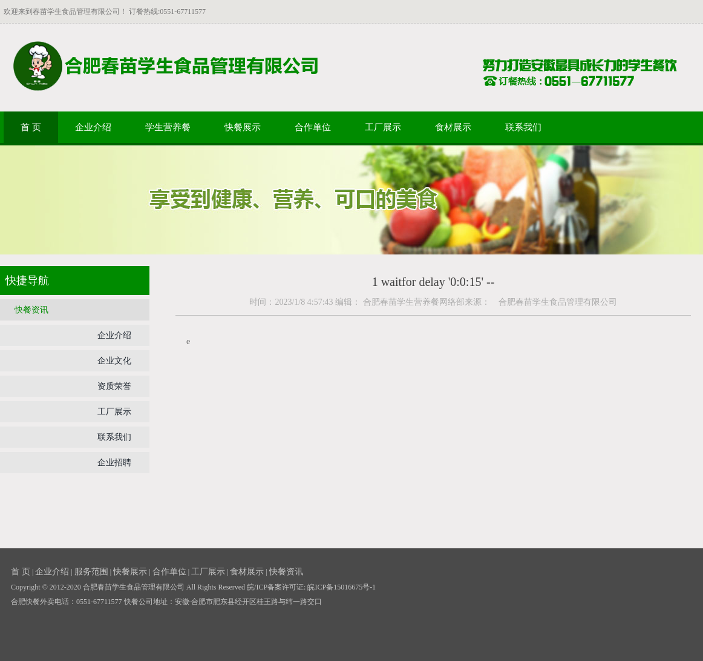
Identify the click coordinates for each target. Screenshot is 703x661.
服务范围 (91, 571)
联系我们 (523, 127)
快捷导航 (27, 280)
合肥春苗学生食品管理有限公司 (553, 302)
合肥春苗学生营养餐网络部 (414, 302)
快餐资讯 (31, 309)
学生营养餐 (168, 127)
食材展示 (453, 127)
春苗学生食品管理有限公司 (76, 11)
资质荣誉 (114, 386)
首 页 (31, 127)
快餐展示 (242, 127)
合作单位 (313, 127)
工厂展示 (383, 127)
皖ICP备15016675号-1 (341, 587)
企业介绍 (93, 127)
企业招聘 (114, 462)
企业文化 (114, 360)
